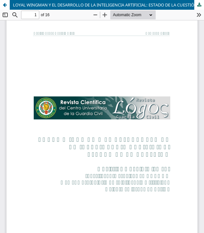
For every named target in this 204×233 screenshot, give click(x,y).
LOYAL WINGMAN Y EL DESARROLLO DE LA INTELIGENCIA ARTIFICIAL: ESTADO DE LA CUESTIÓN (105, 5)
